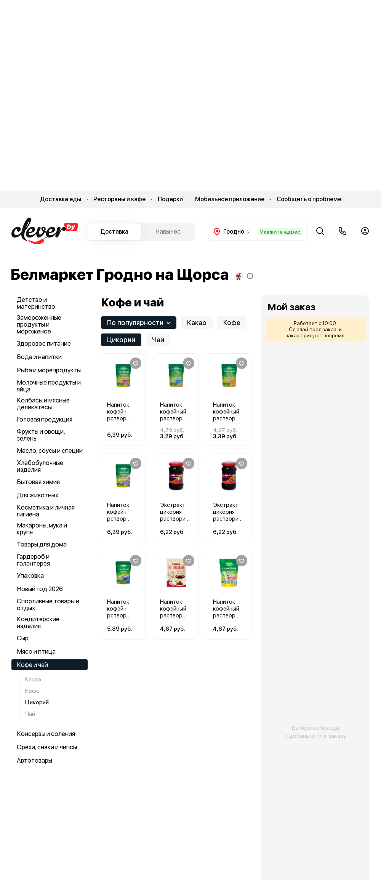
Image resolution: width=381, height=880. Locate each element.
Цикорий (37, 702)
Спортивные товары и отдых (48, 604)
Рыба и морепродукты (49, 370)
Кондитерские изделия (38, 622)
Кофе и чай (32, 664)
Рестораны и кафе (119, 199)
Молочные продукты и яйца (49, 385)
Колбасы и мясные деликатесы (43, 403)
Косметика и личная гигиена (46, 510)
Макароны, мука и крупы (42, 528)
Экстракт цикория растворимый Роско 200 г (174, 519)
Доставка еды (60, 199)
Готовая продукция (44, 419)
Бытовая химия (38, 482)
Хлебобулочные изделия (40, 466)
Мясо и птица (36, 651)
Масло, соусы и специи (50, 450)
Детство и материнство (36, 303)
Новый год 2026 (40, 589)
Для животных (37, 495)
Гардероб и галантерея (33, 560)
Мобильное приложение (229, 199)
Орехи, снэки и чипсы (47, 747)
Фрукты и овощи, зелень (41, 435)
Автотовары (34, 760)
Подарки (170, 199)
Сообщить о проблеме (309, 199)
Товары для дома (42, 544)
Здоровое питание (44, 343)
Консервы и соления (46, 733)
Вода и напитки (39, 357)
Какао (33, 679)
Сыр (23, 638)
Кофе (32, 690)
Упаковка (30, 575)
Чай (30, 713)
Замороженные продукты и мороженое (39, 324)
